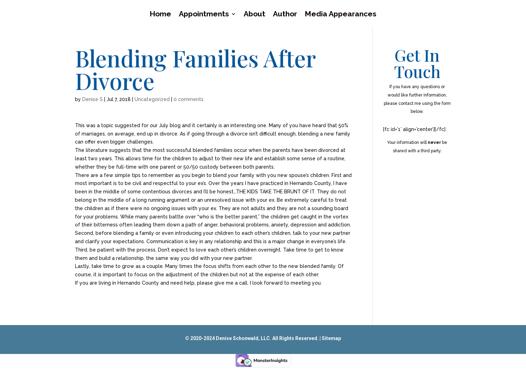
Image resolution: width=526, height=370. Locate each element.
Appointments (204, 14)
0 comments (189, 99)
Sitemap (331, 338)
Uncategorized (152, 99)
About (254, 14)
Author (285, 14)
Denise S (92, 99)
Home (160, 14)
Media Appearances (340, 14)
